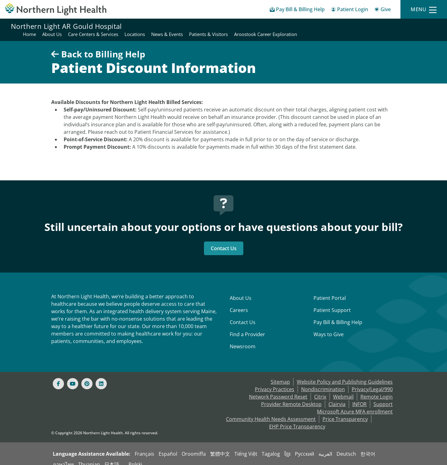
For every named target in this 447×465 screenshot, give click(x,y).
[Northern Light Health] (56, 9)
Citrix (320, 389)
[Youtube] (72, 376)
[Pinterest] (87, 376)
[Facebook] (58, 376)
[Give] (382, 10)
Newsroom (242, 339)
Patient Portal (330, 290)
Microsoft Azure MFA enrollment (355, 404)
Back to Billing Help (98, 46)
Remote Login (376, 389)
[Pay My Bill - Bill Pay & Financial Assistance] (297, 10)
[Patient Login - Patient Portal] (349, 10)
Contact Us (224, 240)
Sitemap (280, 374)
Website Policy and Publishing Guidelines (345, 374)
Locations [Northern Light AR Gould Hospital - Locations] (273, 26)
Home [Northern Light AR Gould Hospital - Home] (168, 26)
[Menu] (423, 9)
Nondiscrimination (323, 381)
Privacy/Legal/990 (372, 381)
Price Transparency (345, 411)
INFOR (359, 396)
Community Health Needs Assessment (271, 411)
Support (383, 396)
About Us (240, 290)
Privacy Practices (274, 381)
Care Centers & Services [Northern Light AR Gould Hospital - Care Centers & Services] (232, 26)
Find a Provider (247, 326)
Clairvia (336, 396)
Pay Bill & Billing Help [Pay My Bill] (338, 314)
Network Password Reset (278, 389)
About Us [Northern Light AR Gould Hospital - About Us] (191, 26)
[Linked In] (101, 376)
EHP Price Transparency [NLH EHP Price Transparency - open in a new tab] (297, 419)
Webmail (343, 389)
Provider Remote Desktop (291, 396)
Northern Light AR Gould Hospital (66, 26)
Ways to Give (329, 326)
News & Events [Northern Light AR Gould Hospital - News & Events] (306, 26)
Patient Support (332, 302)
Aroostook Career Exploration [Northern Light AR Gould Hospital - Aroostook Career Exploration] (404, 26)
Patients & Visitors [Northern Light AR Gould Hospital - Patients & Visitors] (347, 26)
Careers (239, 302)
